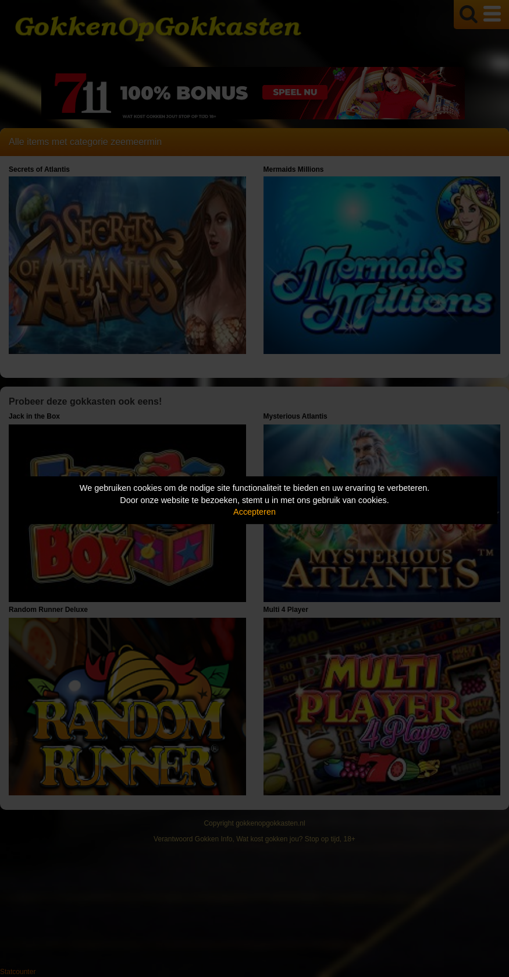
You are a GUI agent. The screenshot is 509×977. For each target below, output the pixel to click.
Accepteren (254, 511)
